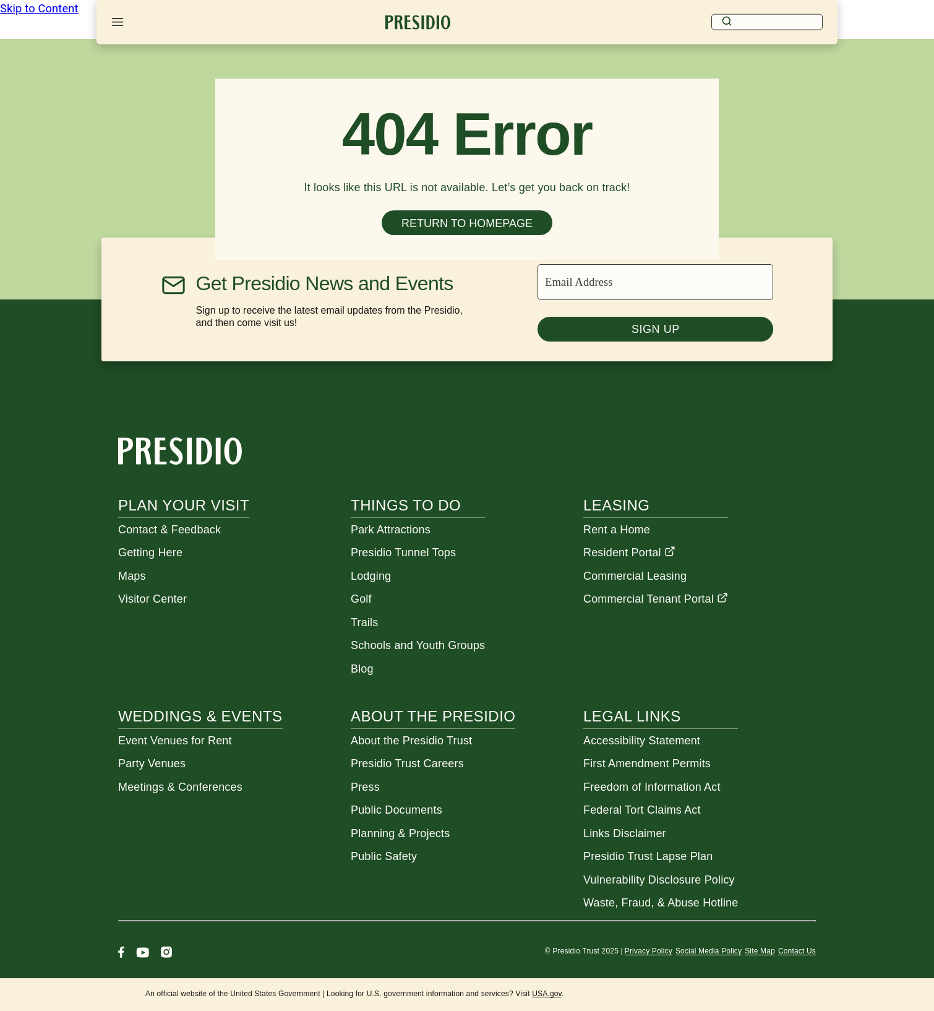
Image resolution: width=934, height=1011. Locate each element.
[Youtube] (142, 953)
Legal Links (632, 716)
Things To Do (406, 505)
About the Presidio (433, 716)
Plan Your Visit (183, 505)
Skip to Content (39, 8)
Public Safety (384, 856)
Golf (361, 599)
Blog (362, 669)
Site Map (760, 951)
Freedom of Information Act (652, 787)
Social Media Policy (708, 951)
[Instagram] (166, 953)
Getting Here (150, 552)
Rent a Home (616, 529)
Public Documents (396, 810)
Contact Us (797, 951)
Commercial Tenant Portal (655, 599)
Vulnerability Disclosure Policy (659, 880)
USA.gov (547, 993)
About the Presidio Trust (411, 740)
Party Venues (152, 763)
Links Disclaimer (624, 833)
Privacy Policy (648, 951)
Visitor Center (152, 599)
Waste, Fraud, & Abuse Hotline (660, 903)
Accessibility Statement (641, 740)
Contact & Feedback (169, 529)
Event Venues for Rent (175, 740)
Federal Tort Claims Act (642, 810)
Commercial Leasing (635, 576)
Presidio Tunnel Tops (403, 552)
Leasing (616, 505)
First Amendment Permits (647, 763)
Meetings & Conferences (180, 787)
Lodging (371, 576)
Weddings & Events (200, 716)
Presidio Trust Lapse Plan (648, 856)
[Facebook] (121, 953)
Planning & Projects (400, 833)
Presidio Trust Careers (407, 763)
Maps (132, 576)
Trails (364, 622)
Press (365, 787)
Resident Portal (629, 552)
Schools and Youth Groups (418, 645)
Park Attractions (391, 529)
